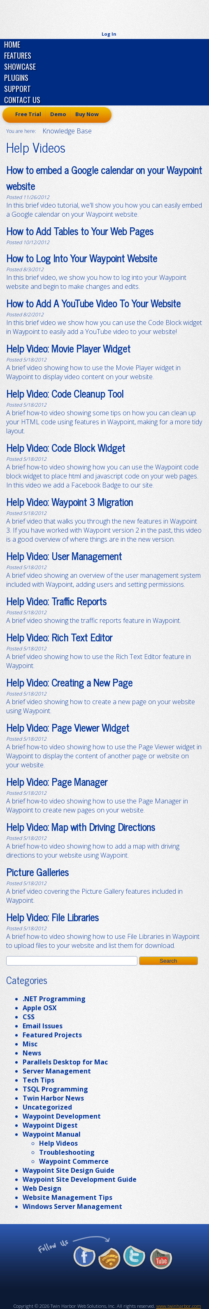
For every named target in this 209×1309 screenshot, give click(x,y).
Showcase (20, 66)
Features (17, 55)
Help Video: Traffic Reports (56, 601)
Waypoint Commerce (74, 1161)
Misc (30, 1043)
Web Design (42, 1188)
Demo (58, 114)
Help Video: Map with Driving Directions (80, 827)
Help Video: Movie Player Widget (68, 348)
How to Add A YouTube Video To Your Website (93, 303)
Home (12, 44)
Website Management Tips (67, 1197)
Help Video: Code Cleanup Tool (64, 393)
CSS (29, 1016)
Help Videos (58, 1143)
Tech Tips (38, 1080)
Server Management (57, 1071)
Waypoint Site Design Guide (68, 1170)
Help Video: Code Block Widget (65, 447)
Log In (109, 34)
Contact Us (22, 99)
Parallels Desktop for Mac (65, 1061)
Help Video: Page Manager (56, 782)
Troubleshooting (67, 1152)
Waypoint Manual (52, 1134)
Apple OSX (40, 1007)
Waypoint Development (62, 1116)
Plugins (16, 77)
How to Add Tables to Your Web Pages (79, 231)
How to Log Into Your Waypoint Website (81, 258)
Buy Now (87, 114)
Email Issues (43, 1025)
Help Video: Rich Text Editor (59, 637)
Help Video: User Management (64, 556)
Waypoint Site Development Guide (80, 1179)
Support (17, 88)
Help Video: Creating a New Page (69, 682)
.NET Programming (54, 998)
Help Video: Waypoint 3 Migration (69, 502)
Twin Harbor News (53, 1098)
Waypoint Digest (50, 1125)
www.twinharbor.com (178, 1306)
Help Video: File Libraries (52, 917)
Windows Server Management (72, 1206)
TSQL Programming (55, 1089)
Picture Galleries (37, 872)
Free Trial (28, 114)
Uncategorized (47, 1107)
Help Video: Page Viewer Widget (67, 727)
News (32, 1052)
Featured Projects (52, 1034)
